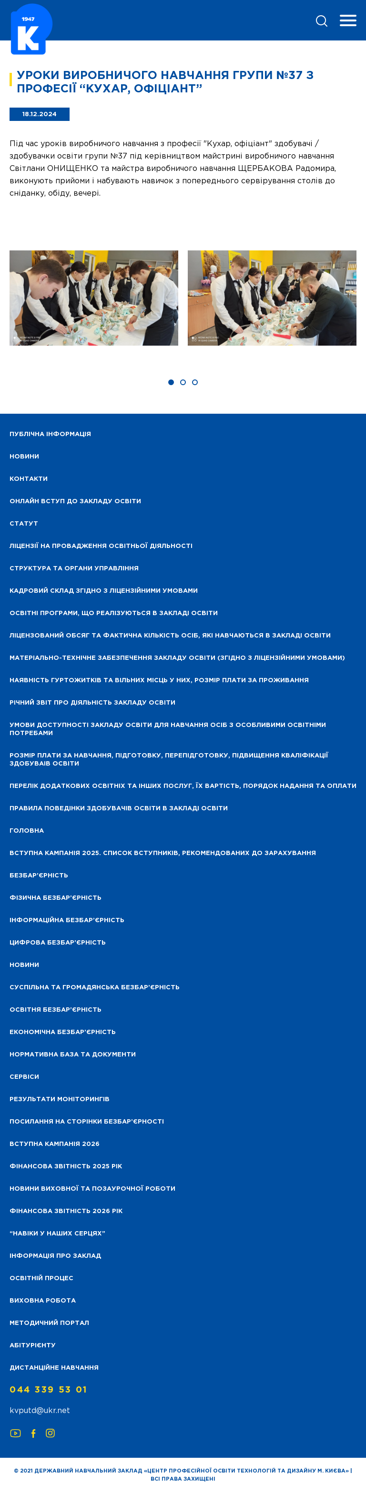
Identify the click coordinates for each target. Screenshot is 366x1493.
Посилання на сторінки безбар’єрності (87, 1122)
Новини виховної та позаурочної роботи (92, 1189)
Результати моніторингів (60, 1099)
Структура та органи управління (74, 568)
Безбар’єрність (39, 875)
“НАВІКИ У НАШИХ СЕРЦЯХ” (57, 1233)
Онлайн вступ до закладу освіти (75, 501)
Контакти (29, 479)
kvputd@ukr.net (40, 1410)
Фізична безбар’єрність (56, 898)
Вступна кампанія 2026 (55, 1144)
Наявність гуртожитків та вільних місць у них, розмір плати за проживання (159, 680)
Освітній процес (41, 1278)
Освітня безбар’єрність (56, 1010)
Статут (24, 524)
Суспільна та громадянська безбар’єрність (95, 987)
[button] (171, 382)
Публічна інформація (50, 434)
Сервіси (24, 1077)
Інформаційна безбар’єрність (67, 920)
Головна (27, 831)
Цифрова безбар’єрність (58, 943)
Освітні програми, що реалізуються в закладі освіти (114, 613)
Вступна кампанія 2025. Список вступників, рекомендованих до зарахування (163, 853)
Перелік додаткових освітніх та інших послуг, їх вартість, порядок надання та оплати (183, 786)
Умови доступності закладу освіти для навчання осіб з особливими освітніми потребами (168, 729)
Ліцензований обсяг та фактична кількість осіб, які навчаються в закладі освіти (170, 635)
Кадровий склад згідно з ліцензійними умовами (104, 591)
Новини (24, 965)
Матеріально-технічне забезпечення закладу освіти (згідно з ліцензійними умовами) (177, 658)
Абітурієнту (33, 1345)
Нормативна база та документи (73, 1054)
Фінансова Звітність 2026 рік (66, 1211)
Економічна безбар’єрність (63, 1032)
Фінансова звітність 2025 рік (66, 1166)
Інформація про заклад (55, 1256)
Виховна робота (43, 1301)
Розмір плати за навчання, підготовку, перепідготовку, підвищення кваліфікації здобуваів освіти (169, 759)
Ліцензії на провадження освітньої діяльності (101, 546)
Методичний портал (49, 1323)
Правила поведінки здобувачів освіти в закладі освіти (119, 808)
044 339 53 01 (49, 1390)
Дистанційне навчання (54, 1368)
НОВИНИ (24, 456)
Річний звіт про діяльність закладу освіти (92, 703)
